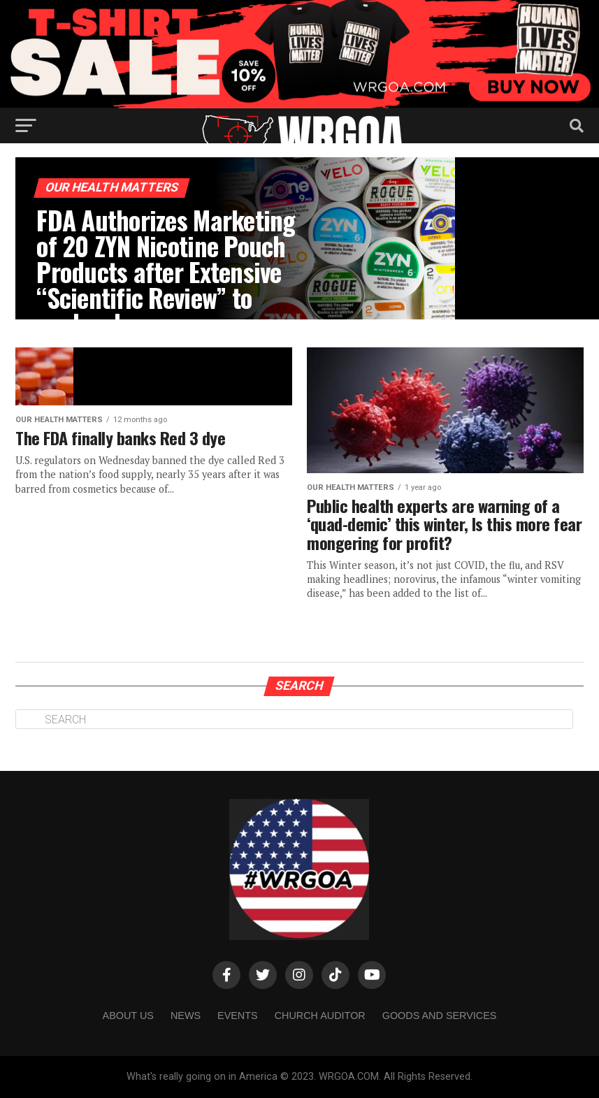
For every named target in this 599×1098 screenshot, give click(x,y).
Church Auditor (320, 1015)
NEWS (186, 1015)
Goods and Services (439, 1015)
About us (128, 1015)
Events (237, 1015)
